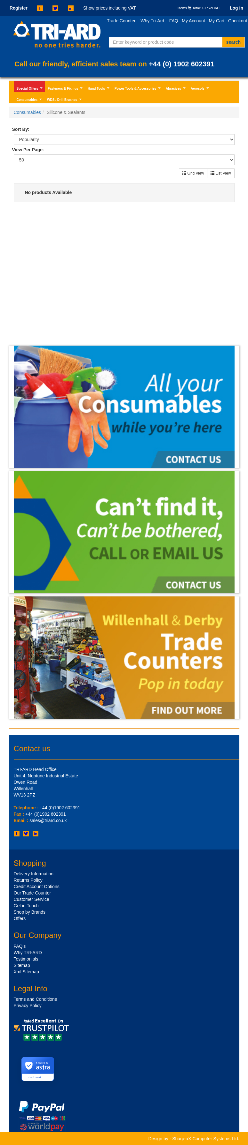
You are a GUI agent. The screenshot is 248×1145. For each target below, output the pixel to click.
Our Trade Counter (32, 892)
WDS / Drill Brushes (65, 100)
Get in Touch (26, 905)
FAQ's (20, 946)
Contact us (32, 748)
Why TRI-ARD (28, 952)
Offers (20, 918)
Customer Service (31, 899)
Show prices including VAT (109, 8)
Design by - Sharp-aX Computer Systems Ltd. (193, 1138)
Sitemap (22, 965)
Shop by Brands (30, 912)
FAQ (173, 20)
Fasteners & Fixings (66, 89)
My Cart (216, 20)
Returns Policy (28, 880)
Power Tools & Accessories (138, 89)
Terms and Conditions (35, 999)
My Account (193, 20)
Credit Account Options (37, 886)
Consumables (30, 100)
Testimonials (26, 959)
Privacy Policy (28, 1005)
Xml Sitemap (26, 971)
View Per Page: (28, 149)
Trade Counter (121, 20)
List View (221, 173)
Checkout (237, 20)
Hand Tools (99, 89)
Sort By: (20, 129)
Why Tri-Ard (152, 20)
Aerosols (200, 89)
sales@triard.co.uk (48, 820)
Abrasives (176, 89)
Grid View (193, 173)
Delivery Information (34, 873)
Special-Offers (30, 89)
